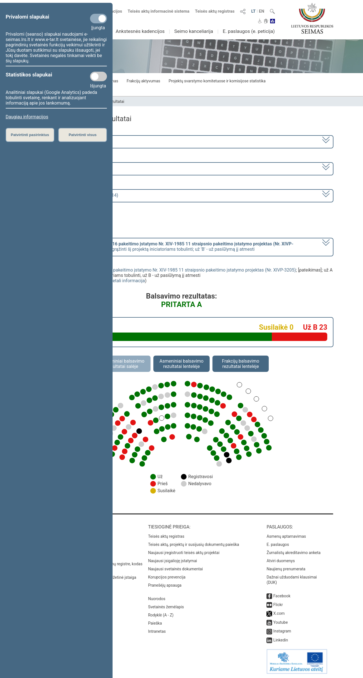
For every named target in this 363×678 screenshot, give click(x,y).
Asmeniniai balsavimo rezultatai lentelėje (181, 363)
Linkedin (280, 640)
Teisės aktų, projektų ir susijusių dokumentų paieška (193, 544)
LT (253, 11)
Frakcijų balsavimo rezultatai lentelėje (240, 363)
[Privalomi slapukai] (98, 18)
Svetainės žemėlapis (166, 607)
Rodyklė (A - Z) (161, 615)
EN (261, 11)
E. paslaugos (277, 544)
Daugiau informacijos (27, 116)
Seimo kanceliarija (193, 31)
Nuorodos (156, 598)
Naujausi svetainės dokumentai (175, 569)
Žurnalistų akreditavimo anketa (293, 552)
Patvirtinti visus (83, 135)
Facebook (281, 596)
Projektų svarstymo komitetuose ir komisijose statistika (217, 81)
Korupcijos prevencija (166, 577)
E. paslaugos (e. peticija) (249, 31)
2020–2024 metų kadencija (60, 141)
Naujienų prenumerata (285, 569)
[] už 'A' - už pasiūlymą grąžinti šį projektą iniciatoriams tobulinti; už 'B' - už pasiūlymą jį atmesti (163, 246)
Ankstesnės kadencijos (140, 31)
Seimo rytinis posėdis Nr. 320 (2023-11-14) (75, 195)
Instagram (282, 631)
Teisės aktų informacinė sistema (159, 11)
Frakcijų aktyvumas (143, 81)
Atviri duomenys (280, 561)
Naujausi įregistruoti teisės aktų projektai (183, 552)
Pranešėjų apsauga (165, 585)
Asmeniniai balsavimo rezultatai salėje (122, 363)
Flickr (278, 604)
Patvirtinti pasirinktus (30, 135)
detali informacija (127, 280)
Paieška (155, 623)
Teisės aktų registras (215, 11)
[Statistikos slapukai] (98, 76)
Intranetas (157, 631)
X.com (278, 613)
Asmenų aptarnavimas (286, 536)
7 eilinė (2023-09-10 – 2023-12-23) (67, 168)
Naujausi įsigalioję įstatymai (172, 561)
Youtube (280, 622)
